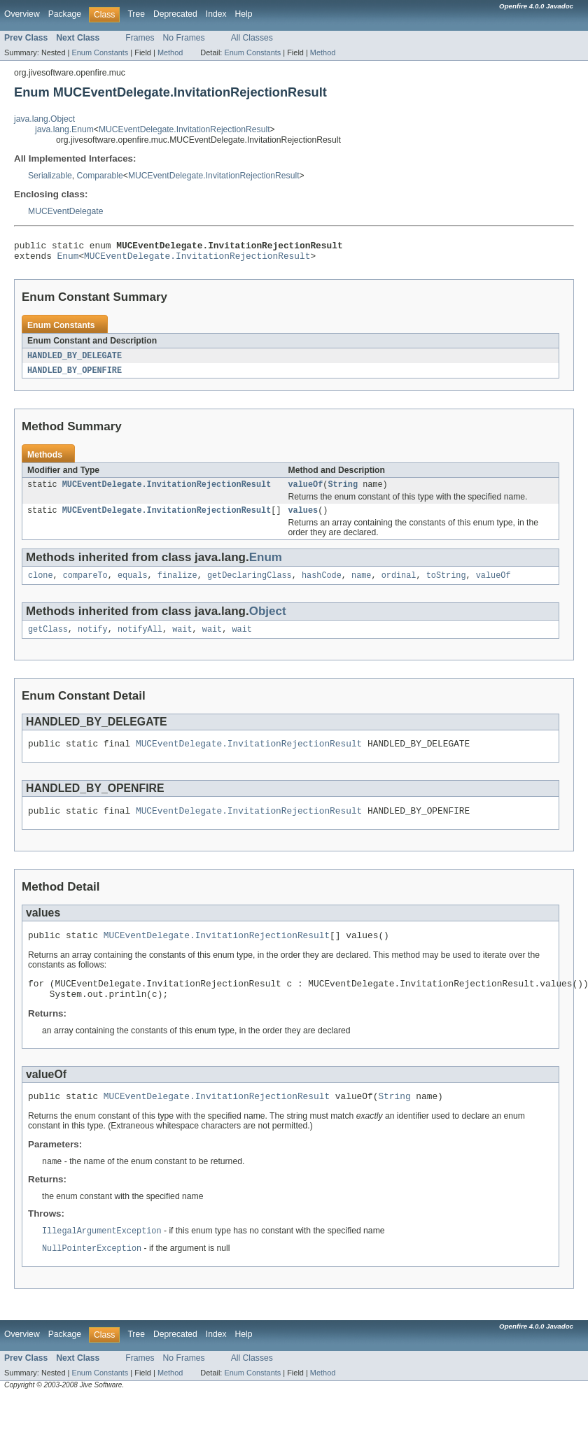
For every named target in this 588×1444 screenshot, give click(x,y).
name (361, 584)
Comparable (100, 175)
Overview (22, 14)
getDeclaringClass (249, 584)
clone (40, 584)
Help (244, 14)
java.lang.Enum (64, 129)
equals (133, 584)
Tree (136, 14)
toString (446, 584)
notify (93, 640)
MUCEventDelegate (65, 211)
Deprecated (175, 14)
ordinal (399, 584)
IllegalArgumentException (102, 1255)
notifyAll (140, 640)
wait (182, 640)
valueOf (305, 491)
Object (267, 621)
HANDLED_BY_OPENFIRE (74, 375)
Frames (139, 38)
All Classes (252, 38)
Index (216, 14)
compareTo (85, 584)
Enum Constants (99, 52)
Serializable (50, 175)
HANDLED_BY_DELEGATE (74, 360)
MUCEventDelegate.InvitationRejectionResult (184, 129)
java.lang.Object (44, 119)
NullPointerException (91, 1274)
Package (64, 14)
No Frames (184, 38)
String (343, 491)
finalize (177, 584)
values (303, 518)
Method (170, 52)
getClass (48, 640)
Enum (68, 259)
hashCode (322, 584)
